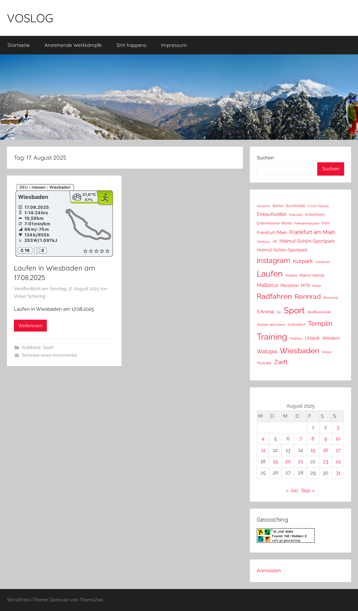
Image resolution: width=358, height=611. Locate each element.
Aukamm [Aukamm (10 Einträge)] (263, 206)
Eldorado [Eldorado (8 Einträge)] (296, 214)
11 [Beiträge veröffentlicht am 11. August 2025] (263, 450)
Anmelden (269, 570)
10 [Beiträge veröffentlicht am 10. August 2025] (337, 438)
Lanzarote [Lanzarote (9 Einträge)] (322, 262)
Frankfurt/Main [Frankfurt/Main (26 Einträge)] (272, 232)
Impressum (174, 45)
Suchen (265, 158)
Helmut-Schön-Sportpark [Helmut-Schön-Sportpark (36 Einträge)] (307, 241)
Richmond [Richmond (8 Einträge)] (330, 297)
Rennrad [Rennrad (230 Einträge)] (308, 296)
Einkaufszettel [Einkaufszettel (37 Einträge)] (271, 214)
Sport (48, 347)
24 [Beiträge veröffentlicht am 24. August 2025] (338, 461)
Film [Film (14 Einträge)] (326, 223)
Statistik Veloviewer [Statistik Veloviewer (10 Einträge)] (271, 325)
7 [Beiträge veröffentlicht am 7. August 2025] (300, 438)
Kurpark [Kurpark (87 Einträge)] (303, 261)
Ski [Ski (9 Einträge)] (279, 312)
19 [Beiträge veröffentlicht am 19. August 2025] (275, 461)
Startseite (19, 45)
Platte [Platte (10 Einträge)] (316, 286)
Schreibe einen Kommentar (49, 355)
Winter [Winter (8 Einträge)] (327, 352)
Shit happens (131, 45)
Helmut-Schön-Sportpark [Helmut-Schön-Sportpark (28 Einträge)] (282, 250)
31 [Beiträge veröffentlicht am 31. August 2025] (338, 473)
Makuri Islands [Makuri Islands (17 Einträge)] (312, 275)
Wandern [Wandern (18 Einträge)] (331, 338)
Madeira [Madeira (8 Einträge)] (291, 275)
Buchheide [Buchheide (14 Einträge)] (295, 206)
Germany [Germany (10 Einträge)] (263, 242)
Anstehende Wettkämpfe (73, 45)
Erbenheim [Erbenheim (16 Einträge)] (315, 214)
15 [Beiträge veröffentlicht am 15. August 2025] (313, 450)
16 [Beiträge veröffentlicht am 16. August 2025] (325, 450)
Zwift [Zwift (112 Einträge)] (281, 362)
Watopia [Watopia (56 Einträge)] (267, 351)
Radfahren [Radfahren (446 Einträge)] (274, 296)
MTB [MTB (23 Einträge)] (305, 285)
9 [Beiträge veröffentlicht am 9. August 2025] (325, 438)
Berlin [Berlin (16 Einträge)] (278, 206)
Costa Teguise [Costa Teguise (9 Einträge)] (318, 206)
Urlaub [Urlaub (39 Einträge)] (312, 338)
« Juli (292, 490)
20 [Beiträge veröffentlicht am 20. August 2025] (288, 461)
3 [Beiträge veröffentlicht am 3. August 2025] (338, 427)
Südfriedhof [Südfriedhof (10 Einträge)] (296, 325)
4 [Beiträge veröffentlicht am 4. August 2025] (263, 438)
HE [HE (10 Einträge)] (275, 242)
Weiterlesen (30, 325)
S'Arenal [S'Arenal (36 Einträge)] (265, 311)
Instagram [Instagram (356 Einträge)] (273, 260)
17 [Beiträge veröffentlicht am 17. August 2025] (338, 450)
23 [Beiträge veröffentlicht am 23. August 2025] (325, 461)
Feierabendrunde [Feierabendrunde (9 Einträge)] (306, 223)
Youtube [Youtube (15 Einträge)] (264, 363)
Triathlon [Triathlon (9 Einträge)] (296, 339)
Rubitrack (31, 347)
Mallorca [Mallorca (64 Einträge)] (267, 285)
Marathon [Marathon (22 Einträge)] (289, 285)
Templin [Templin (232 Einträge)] (320, 323)
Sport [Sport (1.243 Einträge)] (294, 310)
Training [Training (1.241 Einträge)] (272, 337)
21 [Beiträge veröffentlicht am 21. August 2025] (300, 461)
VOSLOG (30, 18)
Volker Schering (29, 296)
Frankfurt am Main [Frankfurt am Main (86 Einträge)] (312, 232)
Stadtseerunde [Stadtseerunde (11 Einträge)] (319, 312)
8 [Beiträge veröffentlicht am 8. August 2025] (312, 438)
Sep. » (308, 490)
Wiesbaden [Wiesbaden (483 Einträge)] (299, 350)
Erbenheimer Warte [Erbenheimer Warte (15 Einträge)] (274, 223)
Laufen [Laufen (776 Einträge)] (270, 273)
